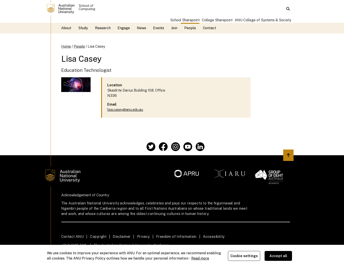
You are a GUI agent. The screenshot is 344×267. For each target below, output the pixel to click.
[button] (288, 9)
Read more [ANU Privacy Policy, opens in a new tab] (200, 258)
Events (158, 28)
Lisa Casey (96, 46)
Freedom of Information (176, 237)
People (190, 28)
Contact (209, 28)
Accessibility (213, 237)
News (141, 28)
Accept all (278, 256)
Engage (124, 28)
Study (83, 28)
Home (66, 46)
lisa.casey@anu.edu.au (125, 110)
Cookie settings (244, 256)
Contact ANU (72, 237)
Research (102, 28)
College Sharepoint (217, 20)
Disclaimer (122, 237)
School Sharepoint (185, 20)
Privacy (143, 237)
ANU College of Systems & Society (263, 20)
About (66, 28)
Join (174, 28)
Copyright (98, 237)
